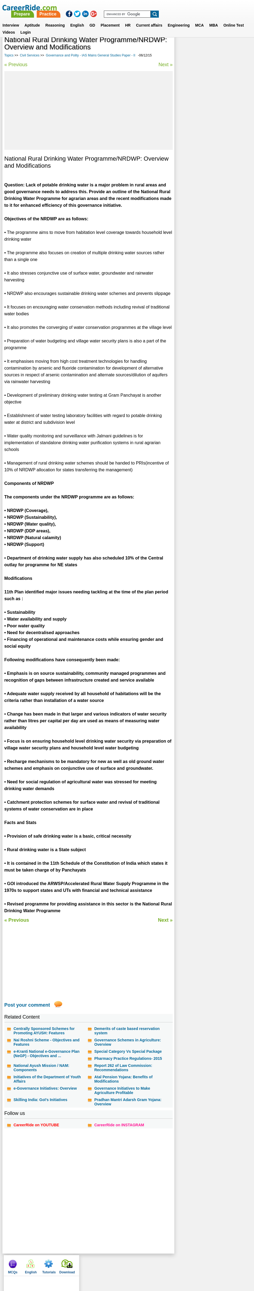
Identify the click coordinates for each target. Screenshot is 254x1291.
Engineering (179, 19)
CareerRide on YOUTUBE (36, 1125)
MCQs (184, 49)
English (77, 19)
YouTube (168, 1264)
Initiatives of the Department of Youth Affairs (47, 1079)
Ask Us (148, 1264)
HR (128, 19)
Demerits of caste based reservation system (126, 1030)
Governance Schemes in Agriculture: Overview (127, 1042)
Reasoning (55, 19)
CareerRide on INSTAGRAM (119, 1125)
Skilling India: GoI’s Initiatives (40, 1100)
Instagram (190, 1264)
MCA (199, 19)
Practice (140, 7)
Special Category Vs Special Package (128, 1051)
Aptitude (32, 19)
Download (238, 49)
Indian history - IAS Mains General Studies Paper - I (207, 183)
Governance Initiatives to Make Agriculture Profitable (122, 1090)
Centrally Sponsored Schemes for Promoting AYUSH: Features (44, 1030)
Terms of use (125, 1264)
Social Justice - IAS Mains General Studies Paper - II (208, 154)
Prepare (114, 7)
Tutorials (220, 49)
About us (75, 1264)
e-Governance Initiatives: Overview (45, 1088)
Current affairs (149, 19)
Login (25, 26)
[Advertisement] (88, 110)
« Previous (15, 64)
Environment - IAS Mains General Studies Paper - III (207, 139)
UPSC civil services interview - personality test (204, 211)
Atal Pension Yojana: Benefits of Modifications (123, 1079)
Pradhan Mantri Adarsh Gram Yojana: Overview (127, 1102)
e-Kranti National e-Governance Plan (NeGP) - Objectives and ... (47, 1053)
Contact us (98, 1264)
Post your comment (27, 1005)
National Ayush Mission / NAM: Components (41, 1067)
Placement (110, 19)
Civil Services (29, 55)
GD (92, 19)
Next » (165, 64)
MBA (213, 19)
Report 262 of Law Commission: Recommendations (123, 1067)
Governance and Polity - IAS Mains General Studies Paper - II (90, 55)
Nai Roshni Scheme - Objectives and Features (47, 1042)
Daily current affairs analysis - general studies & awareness (211, 168)
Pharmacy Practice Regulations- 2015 (128, 1058)
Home (56, 1264)
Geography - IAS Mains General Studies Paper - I (212, 197)
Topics (9, 55)
